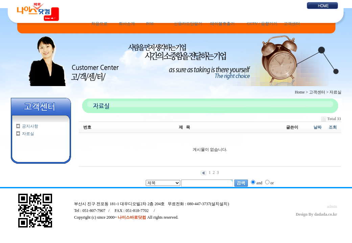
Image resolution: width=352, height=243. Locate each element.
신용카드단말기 (188, 23)
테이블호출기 (222, 23)
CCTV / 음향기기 (262, 23)
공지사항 (30, 126)
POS (150, 23)
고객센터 (292, 23)
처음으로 (99, 23)
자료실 (28, 133)
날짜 (317, 127)
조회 (333, 127)
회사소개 (127, 23)
